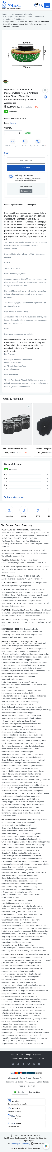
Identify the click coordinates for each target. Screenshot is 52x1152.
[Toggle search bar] (40, 5)
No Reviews (13, 111)
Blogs (28, 1054)
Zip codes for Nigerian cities (22, 1058)
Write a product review (14, 497)
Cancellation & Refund (14, 1082)
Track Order (30, 1082)
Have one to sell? (26, 186)
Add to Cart (26, 160)
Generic (13, 123)
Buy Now (26, 167)
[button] (47, 5)
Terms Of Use (25, 1078)
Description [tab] (31, 204)
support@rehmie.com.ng (20, 1143)
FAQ (22, 1054)
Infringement (13, 1078)
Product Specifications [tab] (13, 204)
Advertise (26, 1109)
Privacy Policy (38, 1078)
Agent (26, 1124)
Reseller (22, 1086)
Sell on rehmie (26, 191)
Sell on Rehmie (43, 1082)
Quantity (8, 127)
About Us (14, 1054)
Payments (37, 1054)
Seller (26, 1117)
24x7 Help (31, 1086)
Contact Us (39, 1058)
